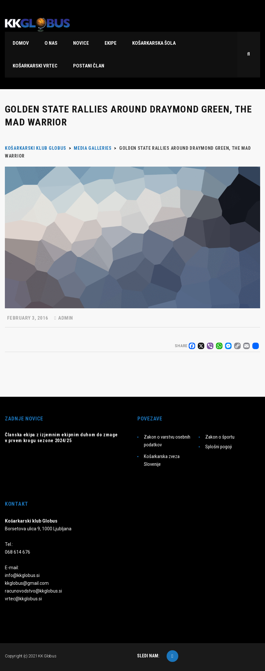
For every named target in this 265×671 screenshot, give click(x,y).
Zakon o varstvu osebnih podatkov (167, 441)
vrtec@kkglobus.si (23, 598)
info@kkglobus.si (22, 575)
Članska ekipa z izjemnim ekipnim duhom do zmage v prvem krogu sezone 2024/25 (61, 437)
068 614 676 (17, 552)
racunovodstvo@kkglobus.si (33, 591)
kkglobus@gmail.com (27, 583)
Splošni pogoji (218, 447)
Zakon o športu (219, 437)
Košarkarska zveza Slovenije (162, 460)
